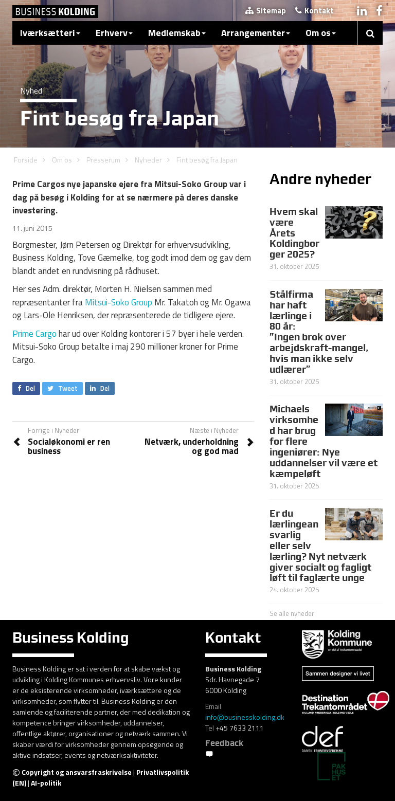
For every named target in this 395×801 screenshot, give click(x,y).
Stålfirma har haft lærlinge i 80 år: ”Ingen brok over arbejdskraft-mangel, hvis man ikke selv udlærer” (319, 331)
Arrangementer (255, 33)
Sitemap (265, 10)
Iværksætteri (50, 33)
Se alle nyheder (292, 613)
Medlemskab (177, 33)
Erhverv (114, 33)
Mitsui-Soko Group (118, 302)
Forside (26, 159)
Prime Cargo (34, 333)
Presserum (103, 159)
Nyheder (148, 159)
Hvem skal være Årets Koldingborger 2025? (294, 233)
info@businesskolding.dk (244, 717)
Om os (321, 33)
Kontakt (314, 10)
